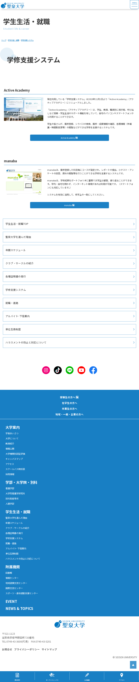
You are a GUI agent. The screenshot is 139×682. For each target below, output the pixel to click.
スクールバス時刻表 (15, 469)
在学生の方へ (69, 403)
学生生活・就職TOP (17, 224)
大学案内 (13, 427)
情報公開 (10, 448)
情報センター (12, 577)
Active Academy (70, 137)
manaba (70, 205)
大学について (12, 438)
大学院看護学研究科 (15, 493)
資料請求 (17, 680)
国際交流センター (14, 588)
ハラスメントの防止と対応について (26, 342)
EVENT (11, 601)
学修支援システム (16, 290)
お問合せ (7, 649)
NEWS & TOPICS (19, 608)
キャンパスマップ (14, 458)
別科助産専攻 (12, 498)
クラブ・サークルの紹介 (20, 263)
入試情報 (87, 680)
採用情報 (10, 474)
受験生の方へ (67, 397)
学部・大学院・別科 (21, 482)
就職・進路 (12, 303)
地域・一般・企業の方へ (69, 414)
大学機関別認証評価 (15, 453)
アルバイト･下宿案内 (18, 316)
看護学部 (10, 488)
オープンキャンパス (52, 680)
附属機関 (13, 566)
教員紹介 (10, 443)
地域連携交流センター (16, 583)
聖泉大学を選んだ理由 (18, 237)
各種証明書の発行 (16, 276)
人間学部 (10, 503)
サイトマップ (49, 649)
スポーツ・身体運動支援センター (22, 593)
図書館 (9, 572)
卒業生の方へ (69, 408)
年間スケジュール (16, 250)
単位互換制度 (13, 329)
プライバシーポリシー (27, 649)
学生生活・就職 (18, 511)
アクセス (10, 463)
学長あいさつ (12, 433)
